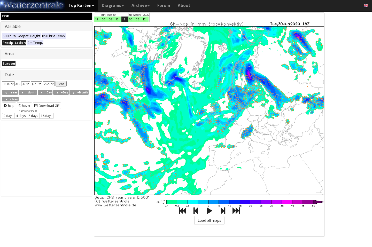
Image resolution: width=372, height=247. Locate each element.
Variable (13, 26)
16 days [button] (46, 116)
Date (9, 74)
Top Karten (81, 5)
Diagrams (113, 5)
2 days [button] (8, 116)
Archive (140, 5)
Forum (163, 5)
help (9, 105)
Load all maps (209, 220)
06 (110, 19)
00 (103, 19)
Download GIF (46, 105)
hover (24, 105)
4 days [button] (21, 116)
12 (117, 19)
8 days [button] (33, 116)
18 (96, 19)
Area (9, 54)
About (184, 5)
